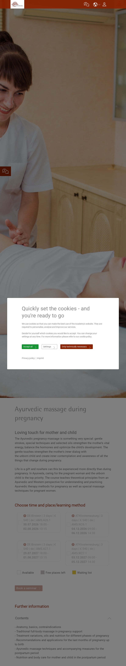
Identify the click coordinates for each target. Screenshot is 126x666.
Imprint (40, 358)
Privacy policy (28, 358)
